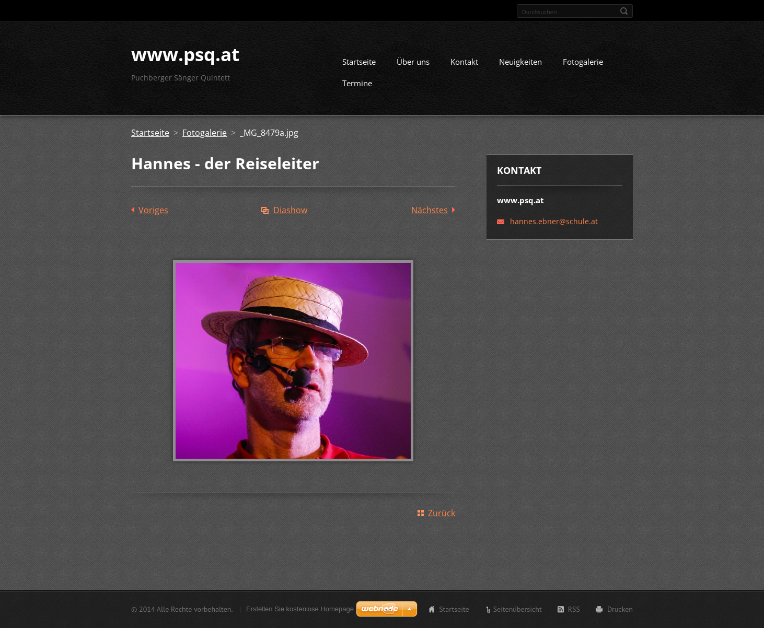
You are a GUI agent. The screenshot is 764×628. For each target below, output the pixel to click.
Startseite (359, 66)
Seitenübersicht (517, 610)
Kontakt (464, 66)
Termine (357, 87)
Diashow (290, 214)
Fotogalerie (583, 66)
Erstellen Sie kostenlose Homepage (300, 610)
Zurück (441, 517)
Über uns (413, 66)
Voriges (153, 214)
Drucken (620, 610)
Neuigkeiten (520, 66)
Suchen (624, 11)
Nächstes (429, 214)
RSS (574, 610)
